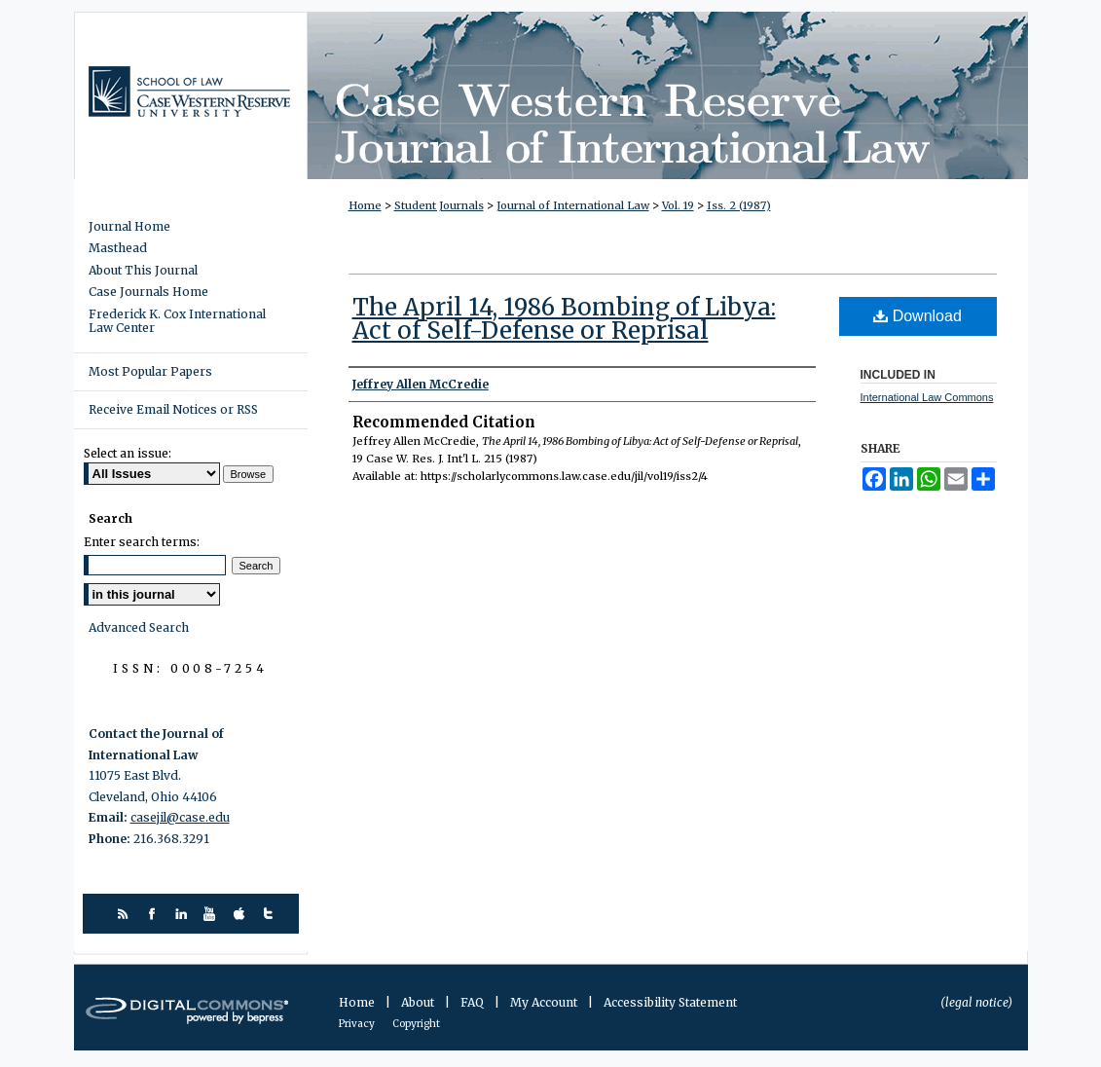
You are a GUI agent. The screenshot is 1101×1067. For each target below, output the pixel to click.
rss (125, 913)
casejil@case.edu (180, 817)
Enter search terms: (142, 541)
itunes (242, 913)
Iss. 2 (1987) (739, 205)
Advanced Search (139, 627)
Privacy (358, 1023)
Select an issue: (127, 453)
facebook (154, 913)
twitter (271, 913)
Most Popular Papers (150, 371)
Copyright (416, 1023)
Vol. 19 (678, 205)
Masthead (118, 248)
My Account (545, 1002)
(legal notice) (976, 1002)
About (419, 1002)
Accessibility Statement (670, 1002)
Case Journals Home (148, 292)
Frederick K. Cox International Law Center (177, 321)
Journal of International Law (572, 205)
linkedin (183, 913)
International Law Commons (927, 397)
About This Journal (143, 270)
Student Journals (439, 205)
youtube (213, 913)
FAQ (473, 1002)
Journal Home (129, 227)
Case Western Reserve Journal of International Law (668, 95)
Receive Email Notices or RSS (173, 409)
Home (365, 205)
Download (917, 316)
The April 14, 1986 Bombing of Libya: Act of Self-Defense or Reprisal (564, 319)
